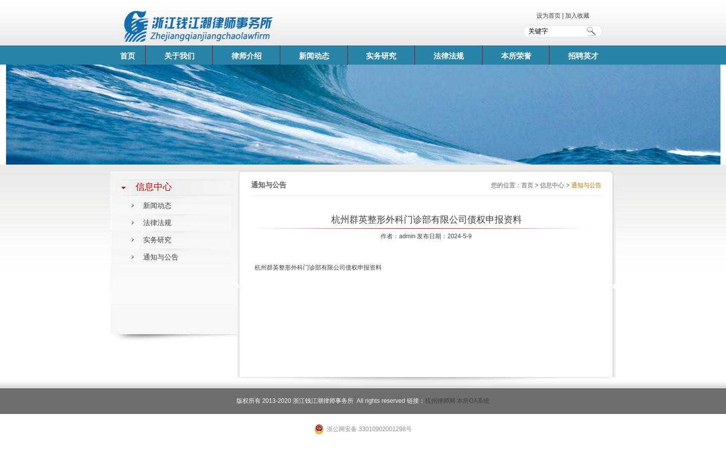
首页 (127, 55)
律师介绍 (246, 55)
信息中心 (552, 185)
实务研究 (381, 55)
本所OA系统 (473, 400)
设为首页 (549, 15)
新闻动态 (314, 55)
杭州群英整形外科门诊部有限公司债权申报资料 (318, 267)
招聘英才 (583, 55)
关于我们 (179, 55)
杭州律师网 (440, 400)
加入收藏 (577, 15)
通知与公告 (160, 257)
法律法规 (449, 55)
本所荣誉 (516, 55)
